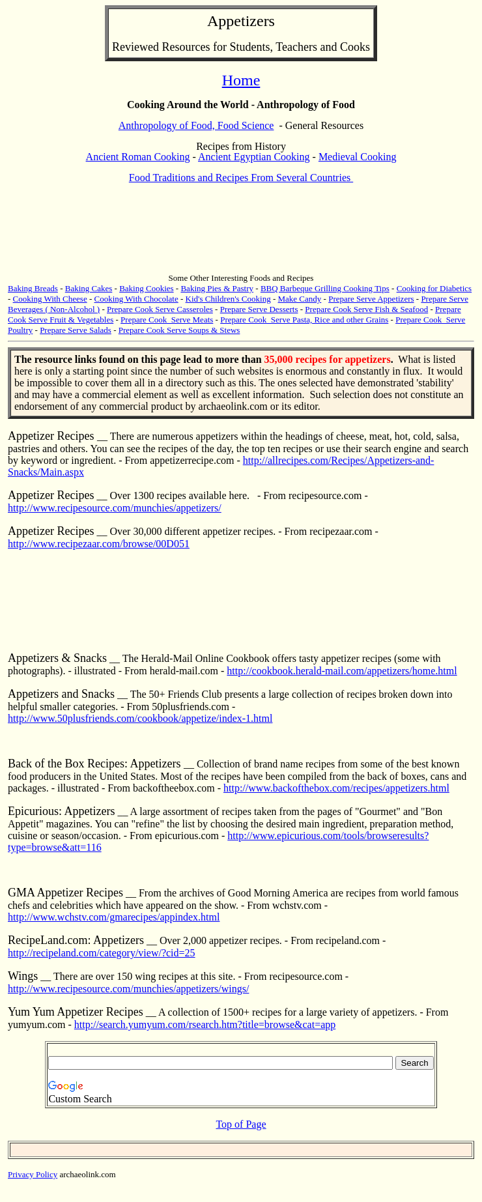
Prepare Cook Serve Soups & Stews (179, 330)
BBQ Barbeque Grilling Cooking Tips (325, 288)
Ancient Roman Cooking (138, 156)
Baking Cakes (89, 288)
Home (241, 80)
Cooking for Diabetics (434, 288)
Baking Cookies (146, 288)
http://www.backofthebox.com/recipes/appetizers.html (336, 788)
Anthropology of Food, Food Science (196, 125)
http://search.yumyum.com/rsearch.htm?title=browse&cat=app (204, 1024)
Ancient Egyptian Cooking (254, 156)
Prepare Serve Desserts (259, 309)
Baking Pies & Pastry (216, 288)
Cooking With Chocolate (136, 299)
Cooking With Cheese (50, 299)
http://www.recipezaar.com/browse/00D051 (99, 543)
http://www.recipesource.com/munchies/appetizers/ (114, 507)
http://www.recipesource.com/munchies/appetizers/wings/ (128, 988)
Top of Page (241, 1124)
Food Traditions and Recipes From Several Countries (241, 177)
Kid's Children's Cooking (228, 299)
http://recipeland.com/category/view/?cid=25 (101, 952)
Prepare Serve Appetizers (371, 299)
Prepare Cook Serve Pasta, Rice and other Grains (304, 319)
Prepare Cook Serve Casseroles (160, 309)
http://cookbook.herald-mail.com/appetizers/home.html (342, 670)
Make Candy (300, 299)
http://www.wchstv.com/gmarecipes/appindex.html (114, 917)
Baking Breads (33, 288)
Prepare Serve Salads (75, 330)
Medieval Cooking (358, 156)
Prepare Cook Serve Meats (166, 319)
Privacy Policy (32, 1174)
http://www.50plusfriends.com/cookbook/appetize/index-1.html (140, 718)
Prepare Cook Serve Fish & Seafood (366, 309)
